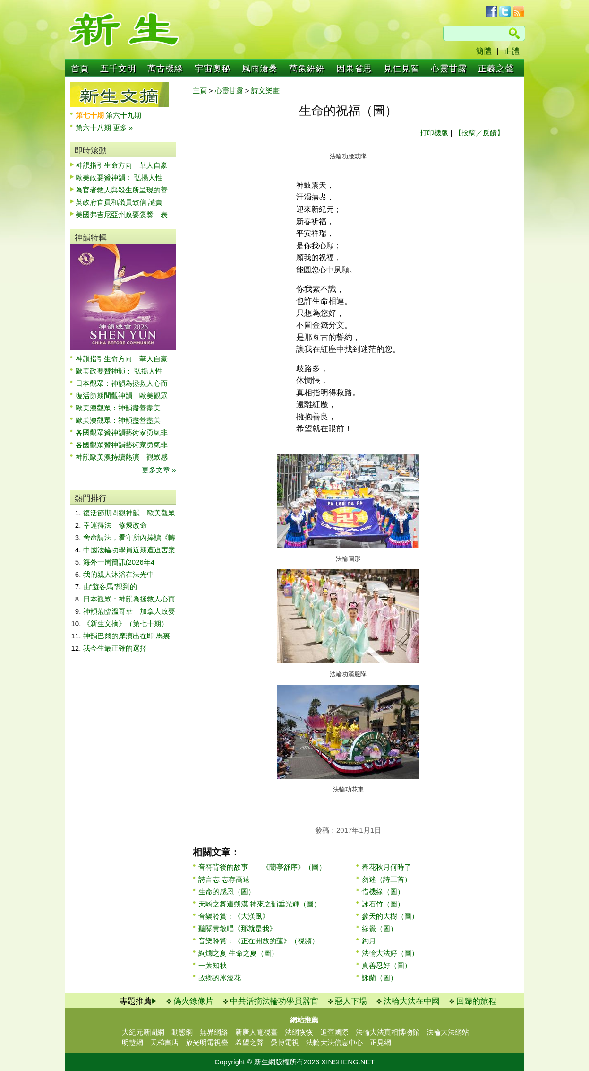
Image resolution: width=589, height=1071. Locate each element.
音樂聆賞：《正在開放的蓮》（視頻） (258, 941)
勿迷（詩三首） (386, 879)
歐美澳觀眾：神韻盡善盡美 (122, 408)
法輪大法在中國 (412, 1001)
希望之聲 (249, 1042)
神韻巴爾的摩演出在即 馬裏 (126, 636)
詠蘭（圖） (379, 978)
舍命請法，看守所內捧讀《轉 (129, 537)
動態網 (182, 1032)
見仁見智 (401, 68)
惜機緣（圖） (383, 892)
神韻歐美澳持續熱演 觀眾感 (122, 457)
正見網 (380, 1042)
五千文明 (118, 68)
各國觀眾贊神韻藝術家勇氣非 (122, 432)
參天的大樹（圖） (390, 916)
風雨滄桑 (260, 68)
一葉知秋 (212, 965)
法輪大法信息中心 (334, 1042)
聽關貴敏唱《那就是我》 (237, 928)
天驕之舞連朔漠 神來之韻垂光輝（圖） (259, 904)
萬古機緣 (165, 68)
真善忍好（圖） (386, 965)
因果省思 (354, 68)
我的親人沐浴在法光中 (118, 574)
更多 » (123, 127)
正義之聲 (496, 68)
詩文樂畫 (265, 91)
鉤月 (369, 941)
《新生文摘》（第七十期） (125, 623)
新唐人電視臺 (256, 1032)
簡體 (484, 51)
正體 (512, 51)
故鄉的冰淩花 (219, 978)
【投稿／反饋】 (479, 133)
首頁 (80, 68)
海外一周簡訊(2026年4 (119, 562)
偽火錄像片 (193, 1001)
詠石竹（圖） (383, 904)
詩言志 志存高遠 (224, 879)
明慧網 (132, 1042)
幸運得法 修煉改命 (115, 525)
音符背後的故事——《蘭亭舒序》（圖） (262, 867)
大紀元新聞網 (143, 1032)
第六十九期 (123, 115)
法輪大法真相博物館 (387, 1032)
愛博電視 (285, 1042)
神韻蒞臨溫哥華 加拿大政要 (129, 611)
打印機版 (434, 133)
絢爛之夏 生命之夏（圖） (238, 953)
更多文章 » (159, 470)
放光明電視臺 (207, 1042)
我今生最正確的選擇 (115, 648)
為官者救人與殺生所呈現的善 (122, 190)
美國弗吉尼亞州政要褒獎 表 (122, 214)
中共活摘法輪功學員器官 (274, 1001)
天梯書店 (164, 1042)
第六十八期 (94, 127)
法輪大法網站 (448, 1032)
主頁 (200, 91)
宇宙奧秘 (212, 68)
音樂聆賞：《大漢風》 (233, 916)
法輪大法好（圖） (390, 953)
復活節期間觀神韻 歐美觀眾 (122, 396)
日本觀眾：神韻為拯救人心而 (122, 383)
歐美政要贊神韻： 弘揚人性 (119, 178)
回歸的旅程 (476, 1001)
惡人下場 (351, 1001)
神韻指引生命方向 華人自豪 (122, 165)
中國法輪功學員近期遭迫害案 (129, 550)
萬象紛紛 (307, 68)
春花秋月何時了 (386, 867)
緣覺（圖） (379, 928)
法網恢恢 (299, 1032)
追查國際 (334, 1032)
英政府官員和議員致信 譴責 (119, 202)
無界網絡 (214, 1032)
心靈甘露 (449, 68)
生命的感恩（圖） (226, 892)
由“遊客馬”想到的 (110, 587)
